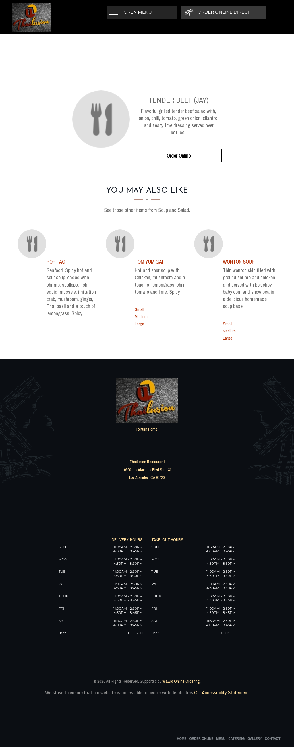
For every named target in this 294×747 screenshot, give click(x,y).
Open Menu (138, 12)
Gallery (254, 738)
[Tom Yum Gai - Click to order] (121, 243)
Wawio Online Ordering (181, 681)
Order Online (179, 155)
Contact (273, 738)
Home (181, 738)
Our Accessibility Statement (221, 692)
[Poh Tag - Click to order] (33, 243)
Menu (220, 738)
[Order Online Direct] (217, 12)
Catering (236, 738)
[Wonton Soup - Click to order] (210, 243)
